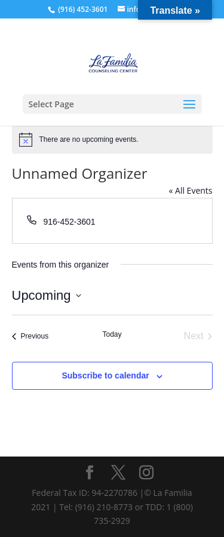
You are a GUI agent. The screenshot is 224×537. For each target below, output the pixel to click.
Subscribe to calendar (105, 375)
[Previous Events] (30, 336)
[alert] (112, 139)
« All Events (190, 190)
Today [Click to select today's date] (111, 334)
